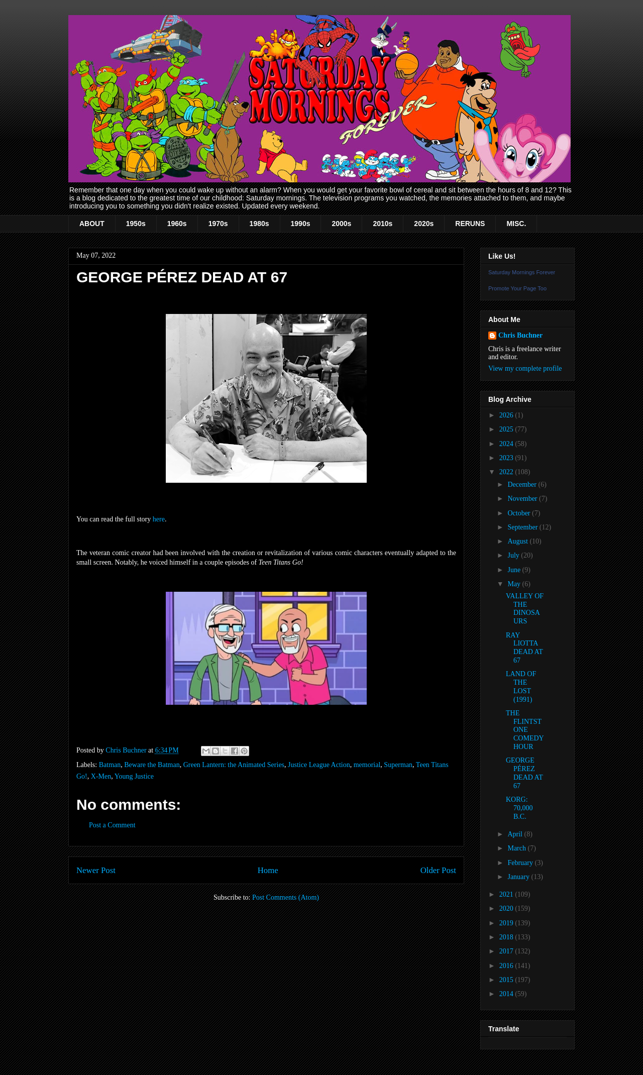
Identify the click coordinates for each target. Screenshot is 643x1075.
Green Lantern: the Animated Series (233, 765)
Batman (110, 765)
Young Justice (134, 776)
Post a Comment (112, 825)
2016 (507, 966)
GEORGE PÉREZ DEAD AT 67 (524, 773)
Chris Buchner (520, 335)
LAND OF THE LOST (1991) (521, 686)
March (517, 848)
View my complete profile (525, 368)
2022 (507, 472)
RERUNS (470, 224)
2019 (507, 923)
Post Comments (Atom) (285, 897)
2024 (507, 444)
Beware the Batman (151, 765)
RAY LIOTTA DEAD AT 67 (524, 647)
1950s (136, 224)
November (523, 498)
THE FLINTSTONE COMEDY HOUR (525, 729)
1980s (259, 224)
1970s (218, 224)
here (159, 519)
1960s (177, 224)
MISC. (516, 224)
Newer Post (96, 870)
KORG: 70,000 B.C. (519, 808)
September (523, 527)
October (519, 513)
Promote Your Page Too (517, 288)
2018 (507, 937)
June (514, 570)
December (522, 484)
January (519, 877)
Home (268, 870)
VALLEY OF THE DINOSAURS (525, 608)
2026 (507, 415)
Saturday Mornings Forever (521, 272)
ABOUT (91, 224)
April (515, 834)
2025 (507, 429)
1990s (300, 224)
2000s (341, 224)
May (514, 584)
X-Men (101, 776)
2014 (507, 994)
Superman (398, 765)
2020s (424, 224)
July (514, 555)
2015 (507, 980)
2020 (507, 908)
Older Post (438, 870)
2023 (507, 458)
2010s (382, 224)
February (520, 863)
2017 (507, 951)
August (518, 541)
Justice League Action (319, 765)
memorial (367, 765)
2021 (507, 894)
